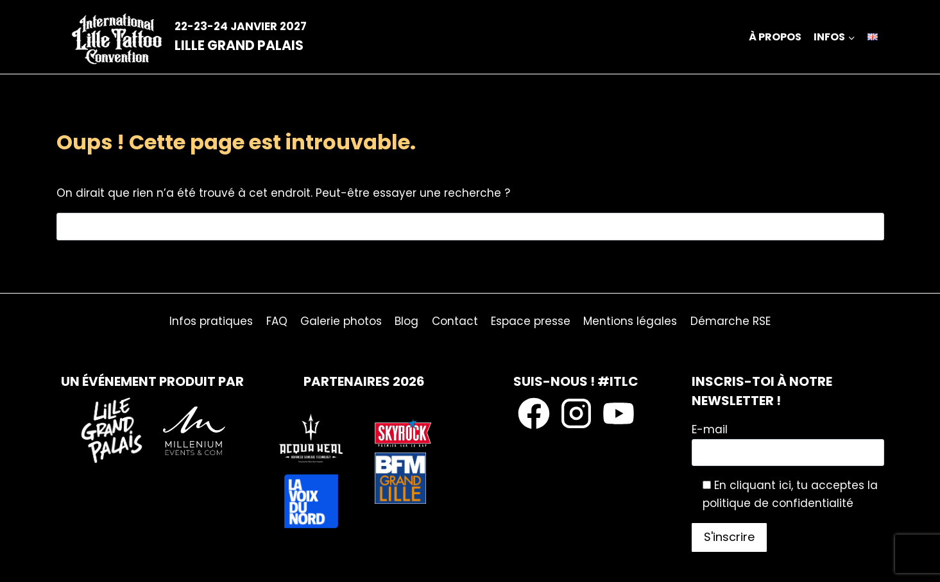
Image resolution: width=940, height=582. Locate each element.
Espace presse (530, 321)
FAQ (276, 321)
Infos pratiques (211, 321)
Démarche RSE (730, 321)
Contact (455, 321)
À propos (775, 36)
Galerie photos (341, 321)
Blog (406, 321)
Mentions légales (630, 321)
